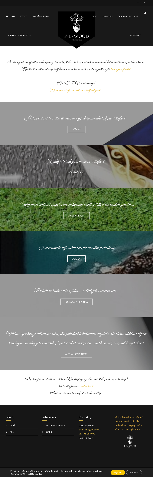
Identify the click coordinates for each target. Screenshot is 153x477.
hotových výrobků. (121, 67)
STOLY (23, 15)
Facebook (138, 3)
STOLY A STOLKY (76, 215)
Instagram (144, 3)
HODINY (10, 15)
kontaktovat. (86, 388)
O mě (12, 427)
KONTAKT (135, 34)
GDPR (49, 434)
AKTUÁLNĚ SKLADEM (76, 355)
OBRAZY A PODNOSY (19, 34)
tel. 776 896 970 (87, 435)
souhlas (36, 471)
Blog (12, 434)
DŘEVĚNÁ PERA (40, 15)
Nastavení (132, 472)
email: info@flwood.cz (89, 431)
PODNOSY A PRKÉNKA (76, 303)
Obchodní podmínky (55, 427)
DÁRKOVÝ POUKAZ (128, 15)
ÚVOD (94, 15)
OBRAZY (76, 259)
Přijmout (114, 472)
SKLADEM (107, 15)
